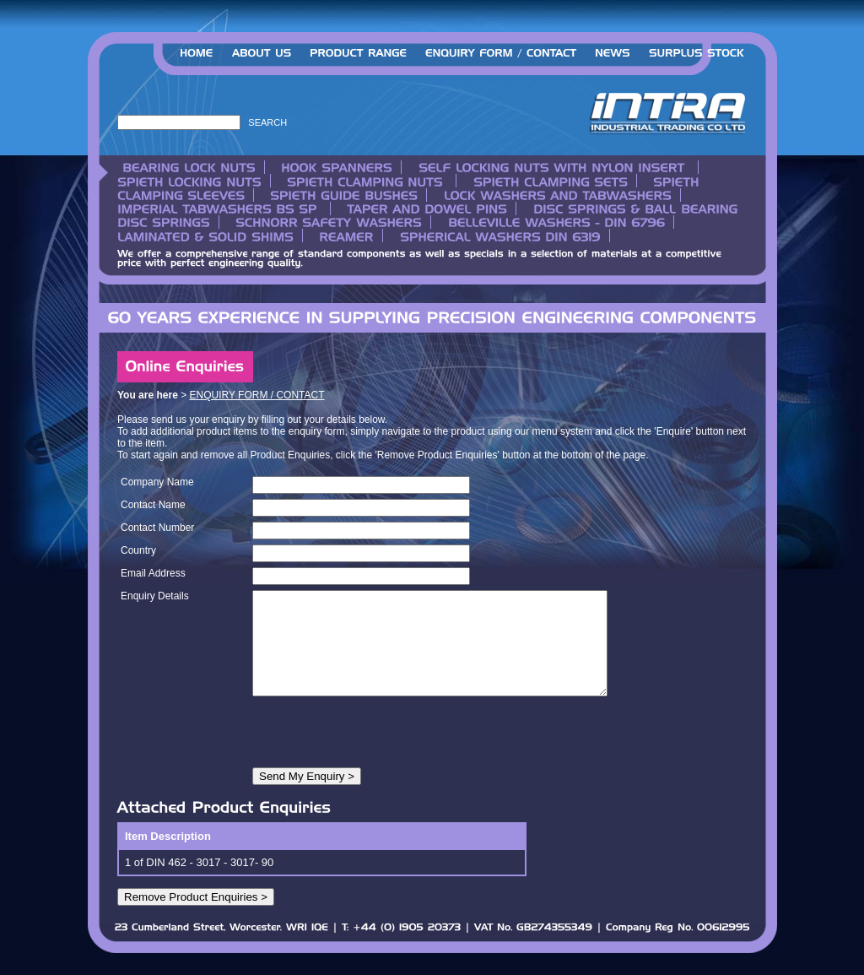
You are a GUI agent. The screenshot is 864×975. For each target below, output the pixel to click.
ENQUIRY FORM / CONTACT (257, 395)
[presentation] (380, 755)
